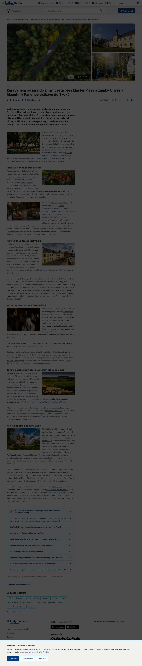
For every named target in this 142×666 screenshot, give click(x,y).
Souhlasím (12, 659)
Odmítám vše (27, 659)
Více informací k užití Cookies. (37, 652)
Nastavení (42, 659)
